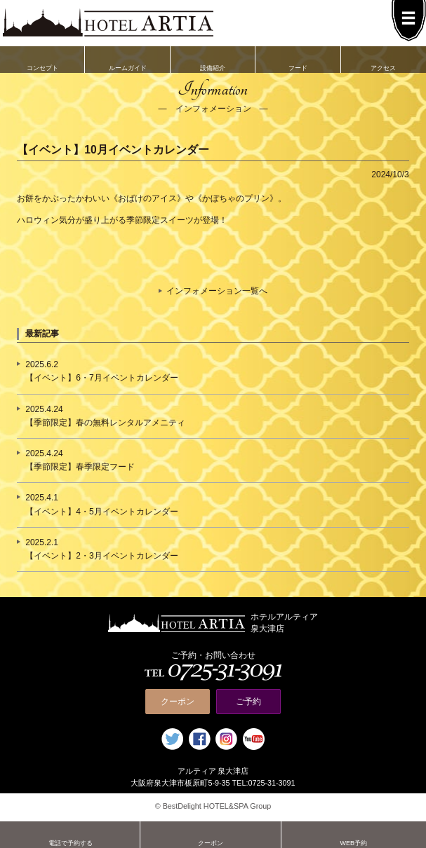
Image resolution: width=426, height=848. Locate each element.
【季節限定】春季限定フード (80, 467)
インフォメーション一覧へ (216, 291)
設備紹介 (213, 58)
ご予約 (248, 701)
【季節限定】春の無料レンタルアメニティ (105, 423)
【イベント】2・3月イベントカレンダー (101, 556)
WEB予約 (353, 834)
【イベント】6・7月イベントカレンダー (101, 378)
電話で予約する (70, 834)
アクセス (383, 58)
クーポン (177, 701)
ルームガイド (127, 58)
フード (297, 58)
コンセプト (42, 58)
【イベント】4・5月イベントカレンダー (101, 512)
